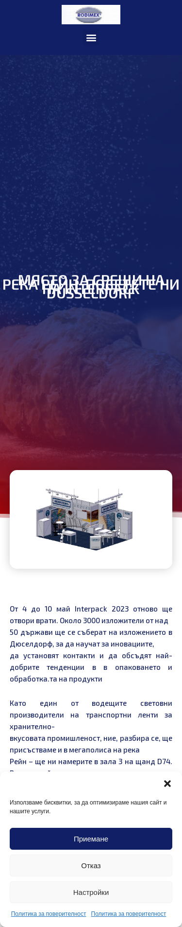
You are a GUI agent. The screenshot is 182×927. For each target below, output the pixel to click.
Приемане (91, 839)
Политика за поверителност (48, 914)
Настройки (91, 892)
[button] (167, 783)
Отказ (90, 865)
